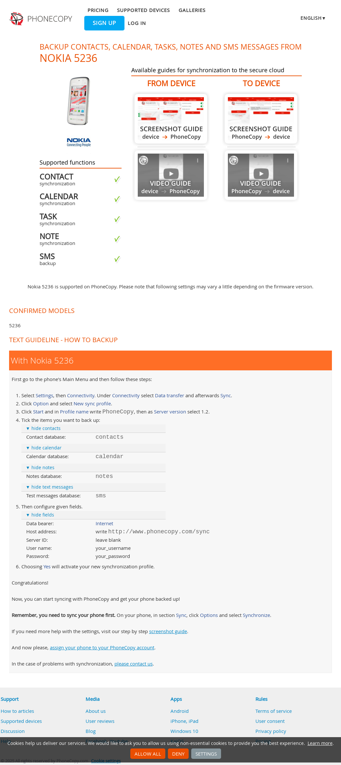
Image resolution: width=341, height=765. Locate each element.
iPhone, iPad (184, 721)
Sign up (104, 23)
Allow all (148, 753)
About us (96, 711)
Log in (137, 23)
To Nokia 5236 (261, 119)
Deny (178, 753)
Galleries (192, 10)
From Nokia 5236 (171, 119)
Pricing (98, 10)
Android (179, 711)
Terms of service (273, 711)
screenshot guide (168, 631)
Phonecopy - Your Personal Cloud (41, 19)
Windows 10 (184, 731)
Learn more (320, 743)
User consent (270, 721)
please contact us (133, 663)
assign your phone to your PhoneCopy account (102, 647)
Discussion (13, 731)
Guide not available (171, 175)
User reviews (100, 721)
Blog (91, 731)
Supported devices (143, 10)
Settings (206, 753)
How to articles (17, 711)
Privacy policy (270, 731)
